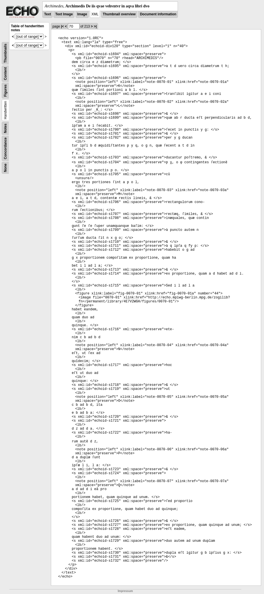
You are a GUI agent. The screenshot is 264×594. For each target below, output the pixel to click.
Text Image (64, 14)
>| (95, 26)
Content (5, 73)
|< (62, 26)
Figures (5, 90)
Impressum (125, 591)
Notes (5, 128)
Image (82, 14)
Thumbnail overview (119, 14)
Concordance (5, 148)
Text (47, 14)
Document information (158, 14)
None (5, 168)
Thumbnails (5, 53)
